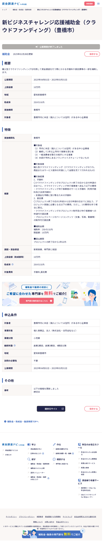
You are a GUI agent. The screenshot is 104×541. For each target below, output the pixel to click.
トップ (4, 9)
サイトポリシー (11, 516)
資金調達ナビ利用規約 (53, 516)
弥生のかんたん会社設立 (89, 453)
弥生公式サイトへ (62, 522)
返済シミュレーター (38, 472)
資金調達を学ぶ (36, 449)
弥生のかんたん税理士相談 (89, 473)
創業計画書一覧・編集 (63, 453)
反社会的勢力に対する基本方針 (85, 516)
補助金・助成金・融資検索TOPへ (23, 421)
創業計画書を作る (62, 449)
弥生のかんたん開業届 (89, 459)
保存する (94, 54)
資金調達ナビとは (11, 450)
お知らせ (8, 455)
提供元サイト (51, 408)
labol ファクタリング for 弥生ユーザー (88, 495)
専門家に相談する (62, 464)
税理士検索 (85, 467)
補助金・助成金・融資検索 (22, 9)
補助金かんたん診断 (38, 468)
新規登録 (89, 3)
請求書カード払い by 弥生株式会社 (88, 489)
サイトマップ (67, 516)
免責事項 (40, 516)
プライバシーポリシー (27, 516)
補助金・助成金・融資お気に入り (38, 478)
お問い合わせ (49, 522)
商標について (38, 522)
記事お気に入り (36, 453)
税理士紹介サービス (88, 463)
